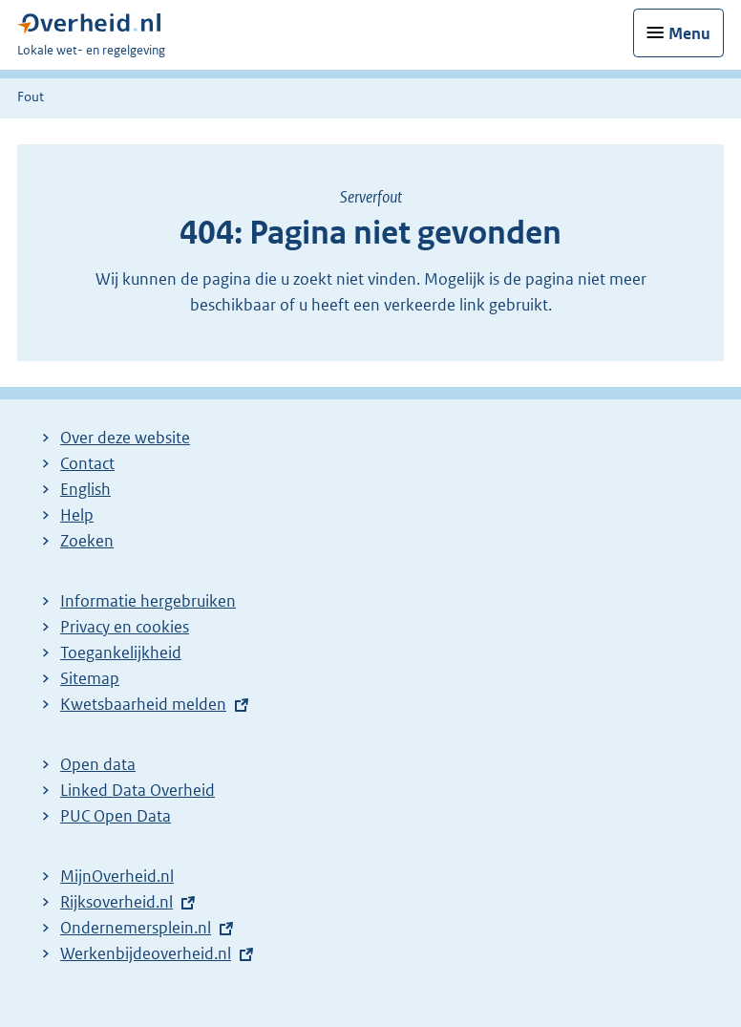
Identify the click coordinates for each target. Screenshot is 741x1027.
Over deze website (125, 437)
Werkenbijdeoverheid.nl (145, 953)
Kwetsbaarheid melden (143, 704)
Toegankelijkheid (120, 652)
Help (77, 514)
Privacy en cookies (124, 626)
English (85, 489)
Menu (689, 33)
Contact (87, 463)
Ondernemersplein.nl (135, 927)
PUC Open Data (115, 815)
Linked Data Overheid (137, 790)
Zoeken (87, 540)
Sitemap (89, 678)
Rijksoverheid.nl (116, 901)
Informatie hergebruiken (148, 600)
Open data (98, 764)
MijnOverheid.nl (117, 876)
